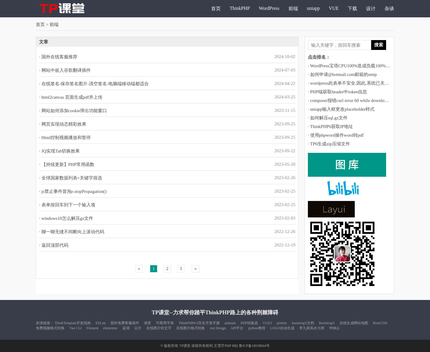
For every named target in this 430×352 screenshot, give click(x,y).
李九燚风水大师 (311, 328)
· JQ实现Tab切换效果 (59, 151)
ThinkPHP (240, 8)
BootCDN (380, 323)
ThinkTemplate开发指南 (73, 323)
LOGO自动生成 (282, 328)
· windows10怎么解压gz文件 (66, 218)
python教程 (256, 328)
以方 (138, 328)
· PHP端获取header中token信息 (337, 91)
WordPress (269, 8)
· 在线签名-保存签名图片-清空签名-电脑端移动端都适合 (94, 83)
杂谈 (389, 8)
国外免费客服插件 (124, 323)
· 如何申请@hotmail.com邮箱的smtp (342, 74)
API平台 (237, 328)
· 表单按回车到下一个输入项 (67, 204)
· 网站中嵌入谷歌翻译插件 (65, 70)
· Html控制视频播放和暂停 (65, 137)
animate (230, 323)
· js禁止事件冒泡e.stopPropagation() (72, 191)
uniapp (313, 8)
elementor (110, 328)
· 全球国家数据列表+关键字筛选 (70, 178)
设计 (371, 8)
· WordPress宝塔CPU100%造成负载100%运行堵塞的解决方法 (367, 65)
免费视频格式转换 (50, 328)
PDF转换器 (249, 323)
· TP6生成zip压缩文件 (329, 143)
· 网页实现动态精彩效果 (62, 124)
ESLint (101, 323)
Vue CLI (75, 328)
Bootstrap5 (327, 323)
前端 (293, 8)
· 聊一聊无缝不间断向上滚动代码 (71, 231)
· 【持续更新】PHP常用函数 (66, 164)
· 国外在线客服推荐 (58, 56)
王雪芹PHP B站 (226, 346)
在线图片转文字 (158, 328)
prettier (282, 323)
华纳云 (334, 328)
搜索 (378, 44)
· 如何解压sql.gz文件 (328, 117)
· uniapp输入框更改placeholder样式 (341, 109)
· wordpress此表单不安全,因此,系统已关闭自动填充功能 (362, 83)
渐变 (147, 323)
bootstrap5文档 (303, 323)
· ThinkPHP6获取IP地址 (330, 126)
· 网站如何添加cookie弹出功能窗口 (73, 110)
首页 (216, 8)
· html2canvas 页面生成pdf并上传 (70, 97)
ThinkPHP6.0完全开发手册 (199, 323)
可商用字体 (165, 323)
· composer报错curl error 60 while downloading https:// (358, 100)
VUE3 (267, 323)
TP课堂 (185, 346)
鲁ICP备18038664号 (254, 346)
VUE (334, 8)
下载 (352, 8)
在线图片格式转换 (190, 328)
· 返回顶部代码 (53, 245)
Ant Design (218, 328)
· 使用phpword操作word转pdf (336, 135)
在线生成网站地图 (354, 323)
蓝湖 (126, 328)
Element (93, 328)
